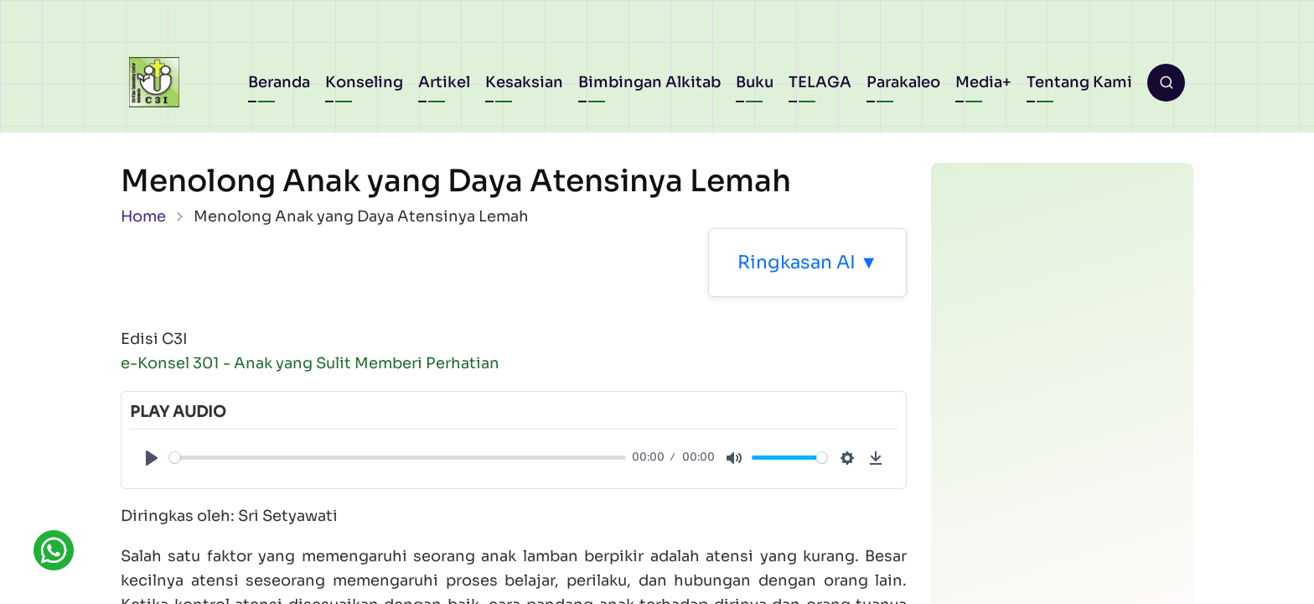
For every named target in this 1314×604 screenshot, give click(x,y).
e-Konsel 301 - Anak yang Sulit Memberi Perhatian (310, 363)
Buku (754, 82)
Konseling (364, 82)
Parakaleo (903, 82)
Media (978, 82)
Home (143, 216)
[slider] (397, 458)
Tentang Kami (1079, 82)
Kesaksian (524, 82)
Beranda (279, 82)
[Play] (151, 458)
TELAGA (820, 82)
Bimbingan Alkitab (649, 82)
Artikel (444, 82)
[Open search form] (1166, 83)
